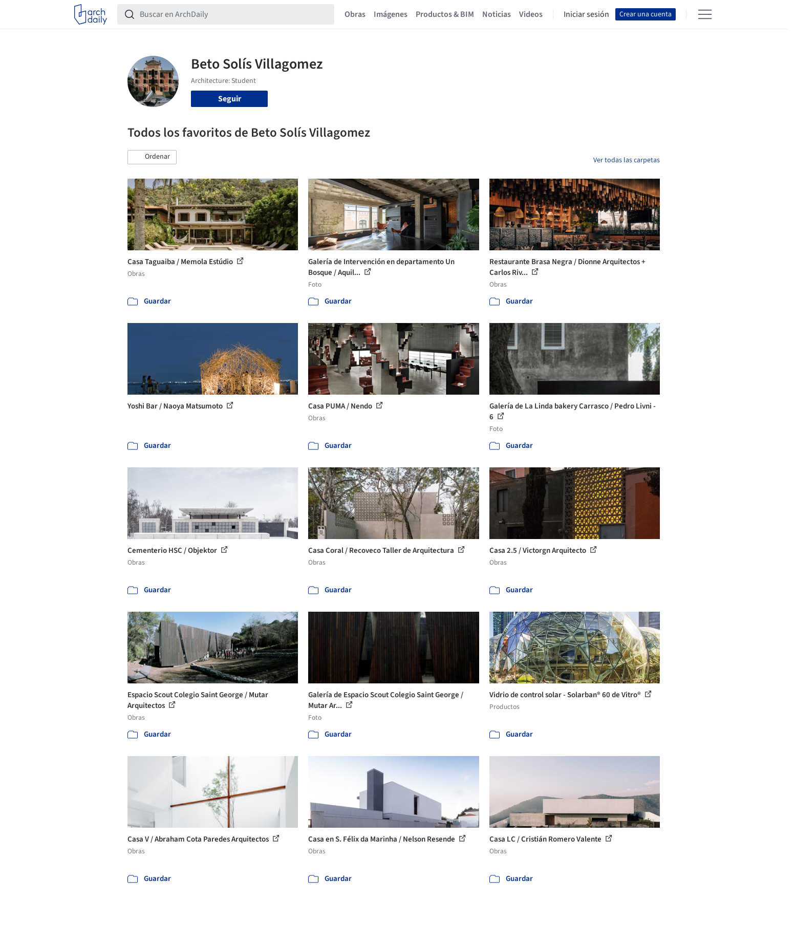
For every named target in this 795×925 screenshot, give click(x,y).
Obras (355, 14)
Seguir (229, 98)
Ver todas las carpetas (626, 160)
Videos (531, 14)
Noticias (496, 14)
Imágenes (390, 14)
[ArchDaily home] (90, 14)
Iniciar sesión (586, 14)
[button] (152, 157)
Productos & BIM (445, 14)
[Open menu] (705, 14)
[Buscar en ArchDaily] (234, 14)
